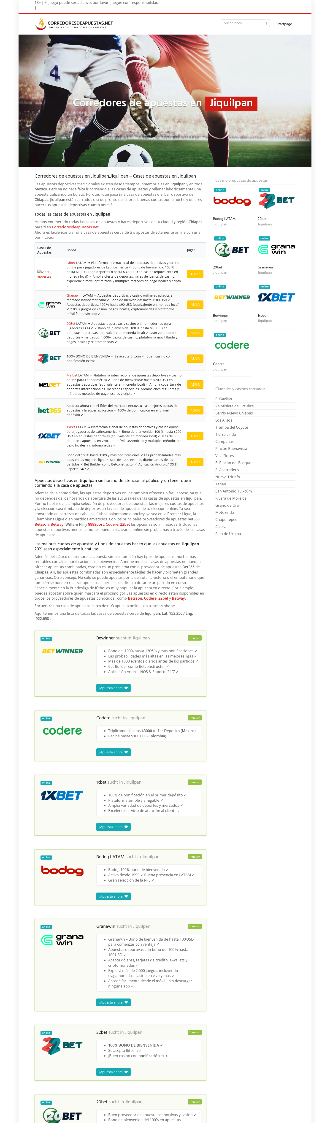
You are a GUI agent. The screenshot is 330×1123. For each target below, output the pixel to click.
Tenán (220, 484)
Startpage (284, 24)
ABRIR (195, 277)
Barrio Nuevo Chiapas (234, 413)
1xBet (70, 506)
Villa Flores (224, 455)
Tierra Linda (225, 434)
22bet (125, 625)
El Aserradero (227, 469)
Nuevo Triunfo (227, 476)
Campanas (224, 441)
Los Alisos (223, 420)
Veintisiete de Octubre (234, 406)
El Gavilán (223, 398)
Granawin (73, 308)
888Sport (96, 625)
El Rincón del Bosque (233, 462)
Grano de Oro (227, 505)
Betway (57, 625)
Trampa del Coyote (231, 427)
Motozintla (224, 512)
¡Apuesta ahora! (113, 789)
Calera (220, 526)
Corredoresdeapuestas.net (75, 227)
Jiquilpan (141, 739)
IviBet (70, 266)
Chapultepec (226, 519)
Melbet (71, 427)
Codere (112, 625)
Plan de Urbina (228, 533)
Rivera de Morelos (230, 498)
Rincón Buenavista (231, 448)
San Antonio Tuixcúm (233, 491)
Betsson (42, 625)
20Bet (70, 347)
